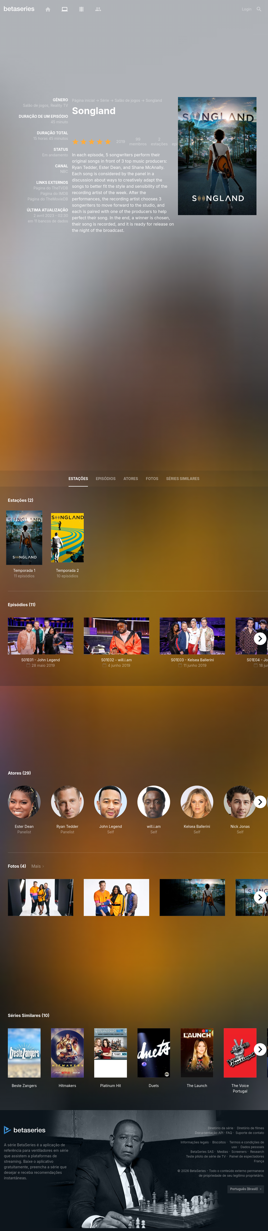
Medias (222, 1152)
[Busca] (259, 9)
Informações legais (195, 1142)
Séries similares (182, 478)
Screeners (239, 1152)
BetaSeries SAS (202, 1152)
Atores (131, 478)
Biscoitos (219, 1142)
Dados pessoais (252, 1147)
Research (257, 1152)
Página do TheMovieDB (47, 199)
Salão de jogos (127, 100)
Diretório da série (220, 1128)
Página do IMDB (54, 193)
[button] (24, 813)
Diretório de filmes (250, 1128)
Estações (78, 478)
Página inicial (83, 100)
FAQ (229, 1133)
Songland (154, 100)
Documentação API (209, 1133)
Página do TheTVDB (51, 188)
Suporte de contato (250, 1133)
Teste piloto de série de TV (206, 1156)
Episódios (105, 478)
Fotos (152, 478)
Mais (36, 866)
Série (104, 100)
